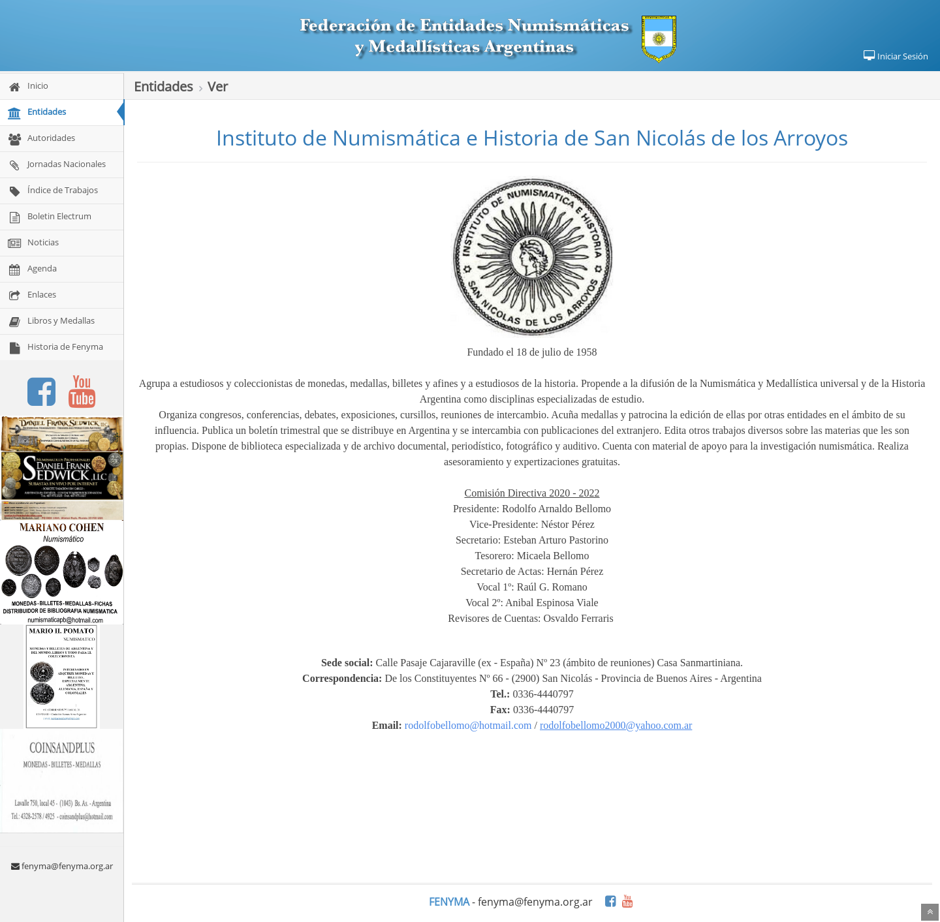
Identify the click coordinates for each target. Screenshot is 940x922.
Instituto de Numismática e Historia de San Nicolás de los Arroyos (532, 137)
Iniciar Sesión (895, 56)
